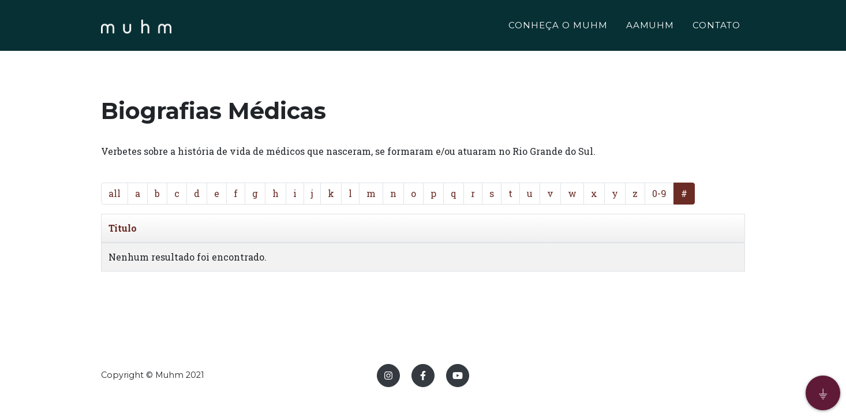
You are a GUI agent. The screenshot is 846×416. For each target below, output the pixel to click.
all (114, 193)
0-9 (659, 193)
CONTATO (716, 26)
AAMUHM (650, 26)
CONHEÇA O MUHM (557, 26)
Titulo (122, 228)
